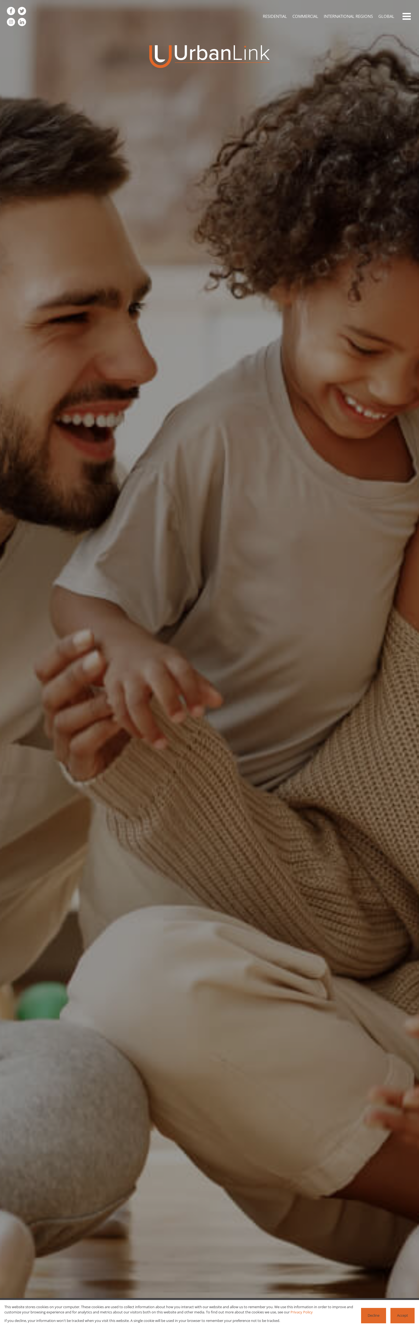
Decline (373, 1315)
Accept (402, 1315)
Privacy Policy (301, 1312)
